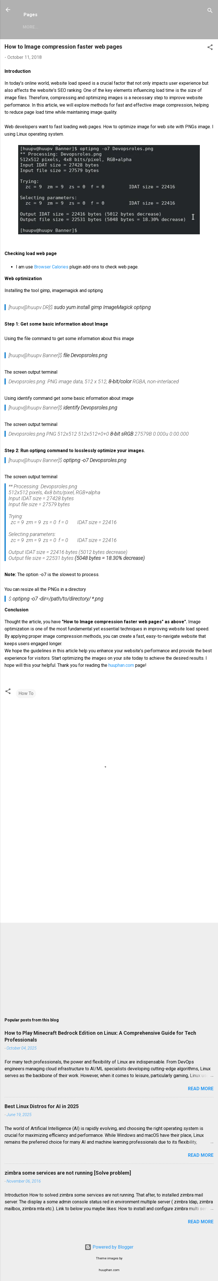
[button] (210, 48)
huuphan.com (121, 665)
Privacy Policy (96, 27)
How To (25, 693)
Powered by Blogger (109, 1247)
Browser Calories (51, 267)
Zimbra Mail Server (45, 27)
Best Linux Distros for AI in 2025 (42, 1106)
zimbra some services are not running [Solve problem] (68, 1173)
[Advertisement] (109, 874)
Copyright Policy (145, 27)
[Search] (210, 11)
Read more (200, 1088)
